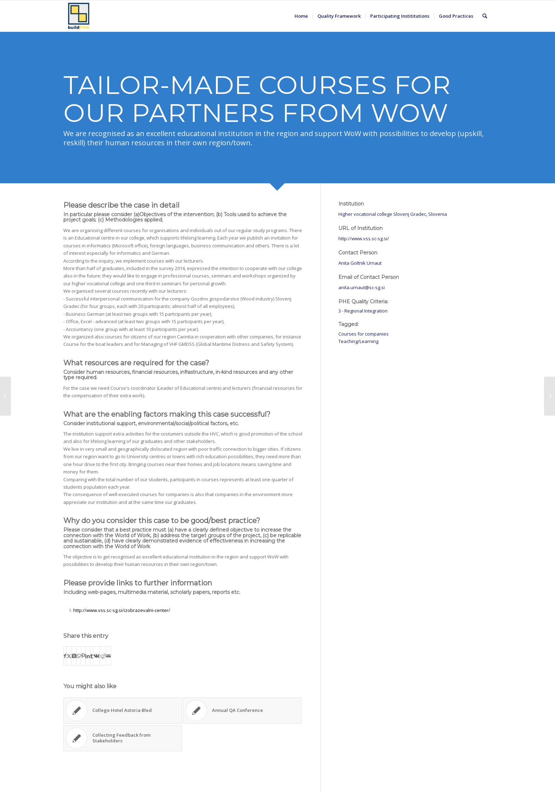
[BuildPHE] (79, 16)
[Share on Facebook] (65, 656)
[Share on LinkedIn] (87, 656)
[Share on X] (69, 656)
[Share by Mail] (108, 656)
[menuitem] (301, 16)
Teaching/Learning (358, 341)
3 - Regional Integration (363, 311)
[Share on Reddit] (103, 656)
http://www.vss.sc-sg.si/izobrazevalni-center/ (121, 610)
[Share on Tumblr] (91, 656)
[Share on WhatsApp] (78, 656)
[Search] (485, 16)
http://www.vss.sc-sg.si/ (363, 238)
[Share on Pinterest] (83, 656)
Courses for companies (363, 334)
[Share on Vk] (96, 656)
